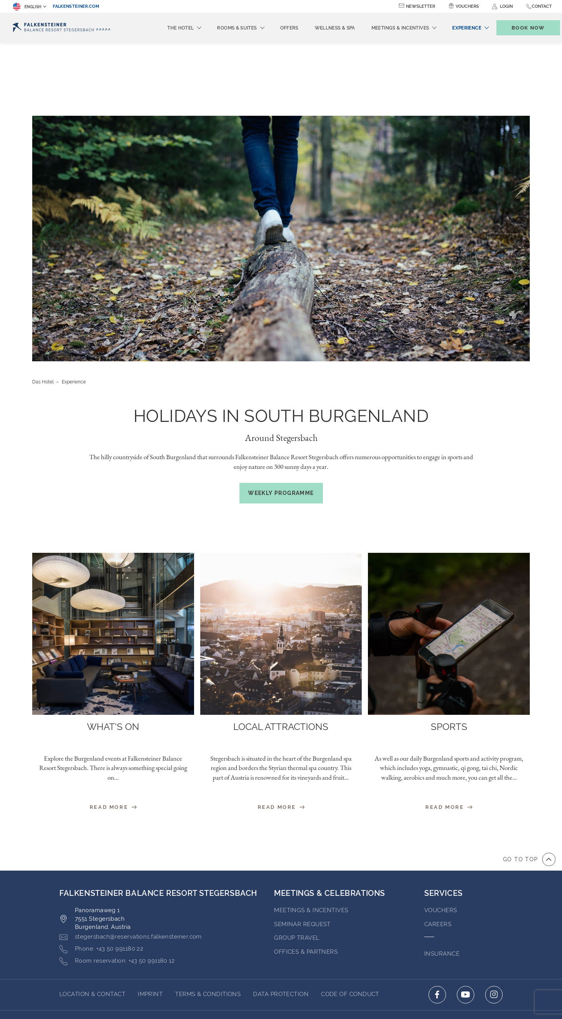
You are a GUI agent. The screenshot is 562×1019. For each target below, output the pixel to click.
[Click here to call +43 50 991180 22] (101, 876)
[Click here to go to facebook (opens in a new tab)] (437, 921)
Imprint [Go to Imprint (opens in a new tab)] (150, 921)
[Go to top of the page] (529, 786)
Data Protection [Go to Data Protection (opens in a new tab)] (281, 921)
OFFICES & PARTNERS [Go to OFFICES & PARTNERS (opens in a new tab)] (306, 878)
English (27, 6)
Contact (542, 6)
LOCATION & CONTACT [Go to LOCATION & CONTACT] (92, 921)
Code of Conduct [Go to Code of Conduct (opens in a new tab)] (350, 921)
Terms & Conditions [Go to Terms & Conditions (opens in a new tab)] (208, 921)
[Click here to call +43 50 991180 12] (117, 888)
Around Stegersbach (281, 365)
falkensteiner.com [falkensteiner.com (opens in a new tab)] (76, 6)
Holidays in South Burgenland (281, 343)
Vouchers (467, 6)
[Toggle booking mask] (520, 27)
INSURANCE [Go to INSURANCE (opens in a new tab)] (442, 880)
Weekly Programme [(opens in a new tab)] (281, 420)
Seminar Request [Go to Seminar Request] (302, 851)
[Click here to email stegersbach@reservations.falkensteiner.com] (130, 864)
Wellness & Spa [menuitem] (322, 28)
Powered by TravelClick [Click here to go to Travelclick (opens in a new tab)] (281, 981)
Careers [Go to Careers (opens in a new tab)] (437, 851)
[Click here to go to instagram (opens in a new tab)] (494, 921)
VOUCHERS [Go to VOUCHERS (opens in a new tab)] (440, 837)
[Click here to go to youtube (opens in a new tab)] (465, 921)
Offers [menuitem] (276, 28)
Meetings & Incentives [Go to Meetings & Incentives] (311, 837)
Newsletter (420, 6)
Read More (113, 734)
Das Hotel (43, 309)
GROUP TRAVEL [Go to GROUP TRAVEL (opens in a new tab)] (296, 864)
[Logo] (62, 28)
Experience (74, 309)
